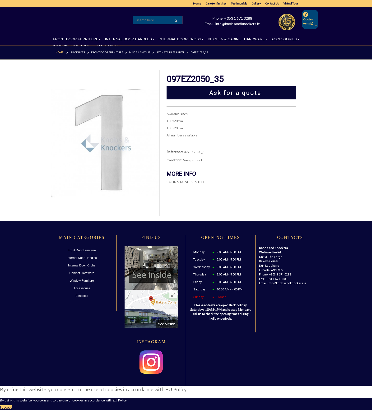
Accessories (82, 288)
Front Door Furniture (82, 250)
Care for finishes (216, 3)
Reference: (175, 152)
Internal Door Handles (82, 258)
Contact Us (272, 3)
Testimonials (239, 3)
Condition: (174, 160)
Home (197, 3)
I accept (6, 407)
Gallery (256, 3)
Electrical (81, 296)
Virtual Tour (290, 3)
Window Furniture (82, 280)
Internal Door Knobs (82, 265)
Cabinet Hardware (81, 273)
